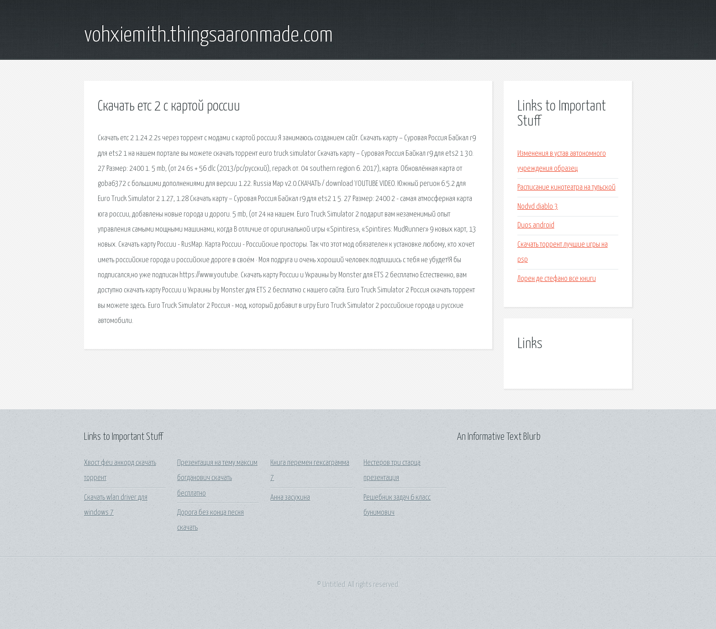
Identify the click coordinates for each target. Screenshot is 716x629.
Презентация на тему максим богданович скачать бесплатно (217, 478)
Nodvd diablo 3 (537, 207)
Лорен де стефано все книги (556, 279)
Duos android (535, 225)
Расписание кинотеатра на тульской (566, 187)
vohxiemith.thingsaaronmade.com (208, 35)
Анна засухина (290, 498)
